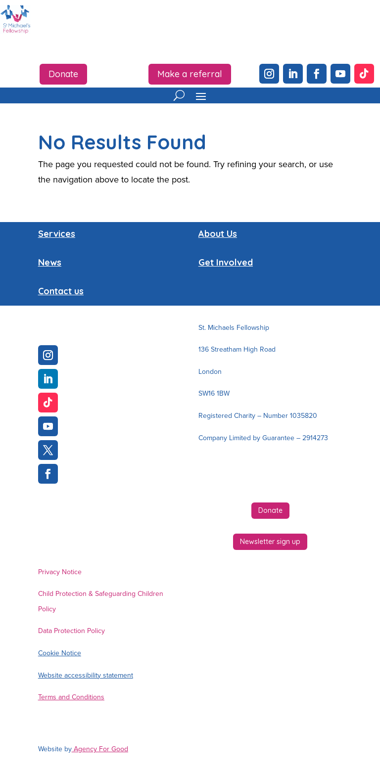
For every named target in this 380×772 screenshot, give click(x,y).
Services (56, 233)
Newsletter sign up (270, 541)
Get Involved (225, 262)
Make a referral (189, 74)
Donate (63, 74)
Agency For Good (100, 749)
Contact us (61, 291)
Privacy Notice (60, 572)
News (49, 262)
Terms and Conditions (71, 697)
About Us (217, 233)
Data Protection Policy (71, 631)
